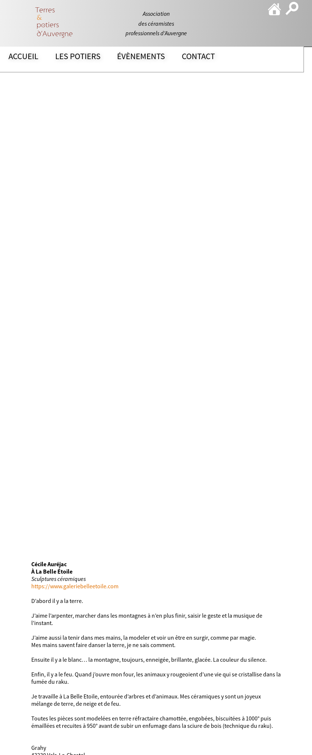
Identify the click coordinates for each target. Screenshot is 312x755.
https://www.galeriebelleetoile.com (74, 586)
